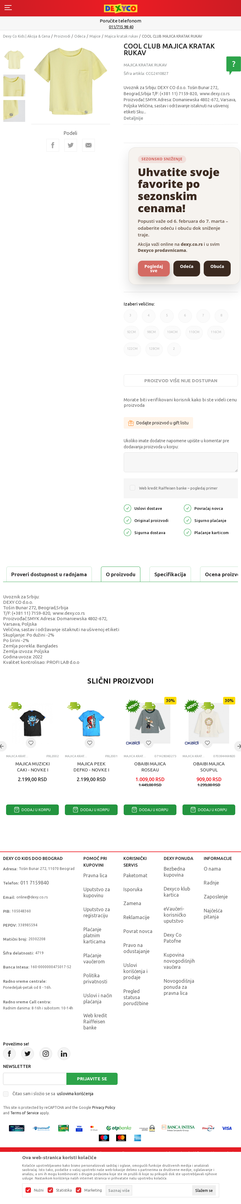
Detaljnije (133, 118)
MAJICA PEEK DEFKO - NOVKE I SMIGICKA (91, 785)
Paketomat (135, 890)
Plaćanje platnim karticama (94, 950)
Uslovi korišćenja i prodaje (135, 986)
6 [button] (185, 318)
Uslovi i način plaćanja (97, 1013)
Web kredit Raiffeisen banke (95, 1036)
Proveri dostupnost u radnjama (50, 589)
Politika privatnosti (95, 993)
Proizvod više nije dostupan (180, 380)
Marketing (93, 1190)
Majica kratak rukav (121, 36)
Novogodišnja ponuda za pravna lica (179, 1002)
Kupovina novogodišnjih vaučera (179, 976)
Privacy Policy (103, 1123)
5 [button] (166, 318)
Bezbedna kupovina (174, 887)
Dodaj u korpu (32, 825)
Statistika (64, 1190)
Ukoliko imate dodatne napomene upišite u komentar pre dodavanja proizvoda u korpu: (176, 443)
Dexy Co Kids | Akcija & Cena (26, 36)
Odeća (79, 36)
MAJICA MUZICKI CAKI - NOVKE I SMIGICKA (32, 785)
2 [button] (174, 351)
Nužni (39, 1190)
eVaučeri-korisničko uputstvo (175, 930)
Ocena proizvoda (132, 574)
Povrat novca (137, 946)
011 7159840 (34, 898)
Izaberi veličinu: (139, 304)
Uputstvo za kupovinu (96, 907)
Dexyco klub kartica (177, 907)
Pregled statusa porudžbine (135, 1012)
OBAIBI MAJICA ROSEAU (150, 782)
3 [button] (130, 318)
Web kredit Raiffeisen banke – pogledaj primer (178, 488)
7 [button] (203, 318)
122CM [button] (132, 351)
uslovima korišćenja (75, 1108)
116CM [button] (216, 334)
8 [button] (221, 318)
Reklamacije (136, 932)
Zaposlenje (216, 912)
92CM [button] (131, 334)
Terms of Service (24, 1128)
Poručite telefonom (120, 20)
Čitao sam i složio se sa (52, 1109)
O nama (212, 884)
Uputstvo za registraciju (96, 927)
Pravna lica (95, 890)
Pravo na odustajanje (136, 963)
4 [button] (148, 318)
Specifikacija (77, 574)
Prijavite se (92, 1093)
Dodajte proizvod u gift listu (158, 423)
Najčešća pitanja (213, 929)
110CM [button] (194, 334)
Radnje (211, 898)
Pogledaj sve (154, 268)
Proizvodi (62, 36)
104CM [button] (172, 334)
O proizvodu (27, 574)
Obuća (217, 266)
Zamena (132, 918)
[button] (31, 758)
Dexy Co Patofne (173, 953)
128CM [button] (154, 351)
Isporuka (132, 904)
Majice (95, 36)
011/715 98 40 (121, 27)
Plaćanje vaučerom (94, 973)
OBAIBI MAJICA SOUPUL (209, 782)
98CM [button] (151, 334)
